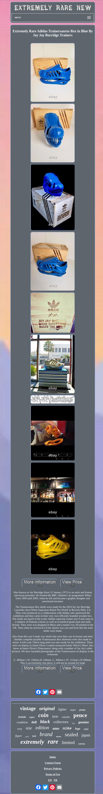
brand (46, 734)
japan (85, 735)
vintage (28, 708)
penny (82, 710)
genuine (83, 722)
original (47, 708)
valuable (66, 717)
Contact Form (53, 762)
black (45, 721)
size (29, 728)
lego (77, 728)
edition (42, 727)
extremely (32, 742)
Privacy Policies (52, 768)
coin (43, 715)
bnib (34, 736)
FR (55, 780)
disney (58, 736)
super (32, 717)
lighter (62, 709)
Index (53, 757)
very (19, 728)
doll (34, 722)
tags (73, 723)
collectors (60, 722)
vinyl (86, 729)
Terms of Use (52, 774)
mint (56, 728)
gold (27, 736)
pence (80, 715)
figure (18, 735)
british (22, 717)
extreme (81, 744)
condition (22, 722)
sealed (71, 734)
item (55, 716)
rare (53, 741)
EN (50, 780)
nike (67, 728)
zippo (73, 709)
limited (68, 742)
